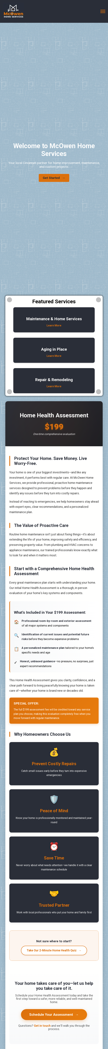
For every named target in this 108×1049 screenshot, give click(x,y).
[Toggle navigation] (102, 11)
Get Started (54, 178)
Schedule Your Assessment (54, 1015)
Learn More (54, 325)
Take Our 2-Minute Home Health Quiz (54, 950)
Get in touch (42, 1025)
